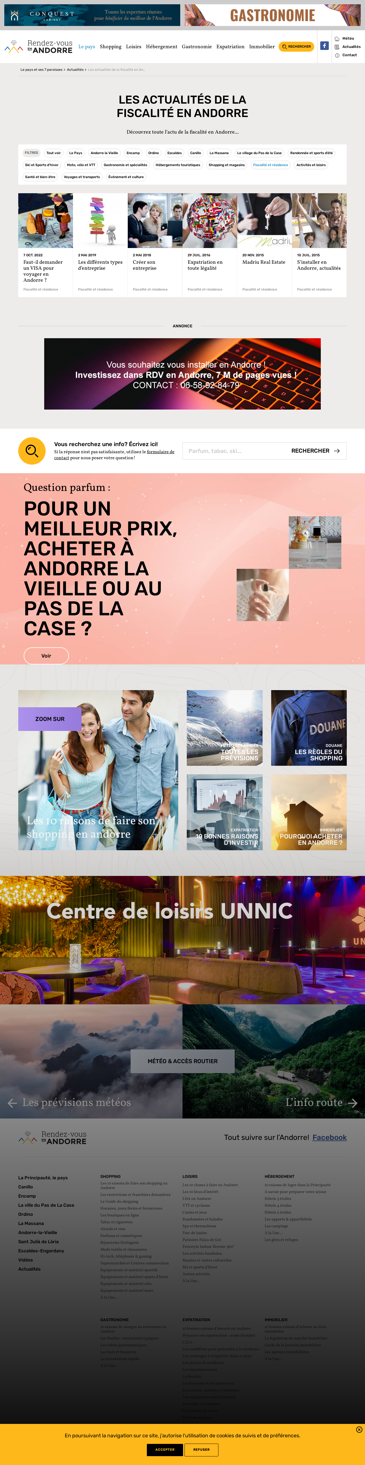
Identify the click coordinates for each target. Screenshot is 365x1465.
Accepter (165, 1450)
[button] (359, 1430)
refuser (201, 1450)
